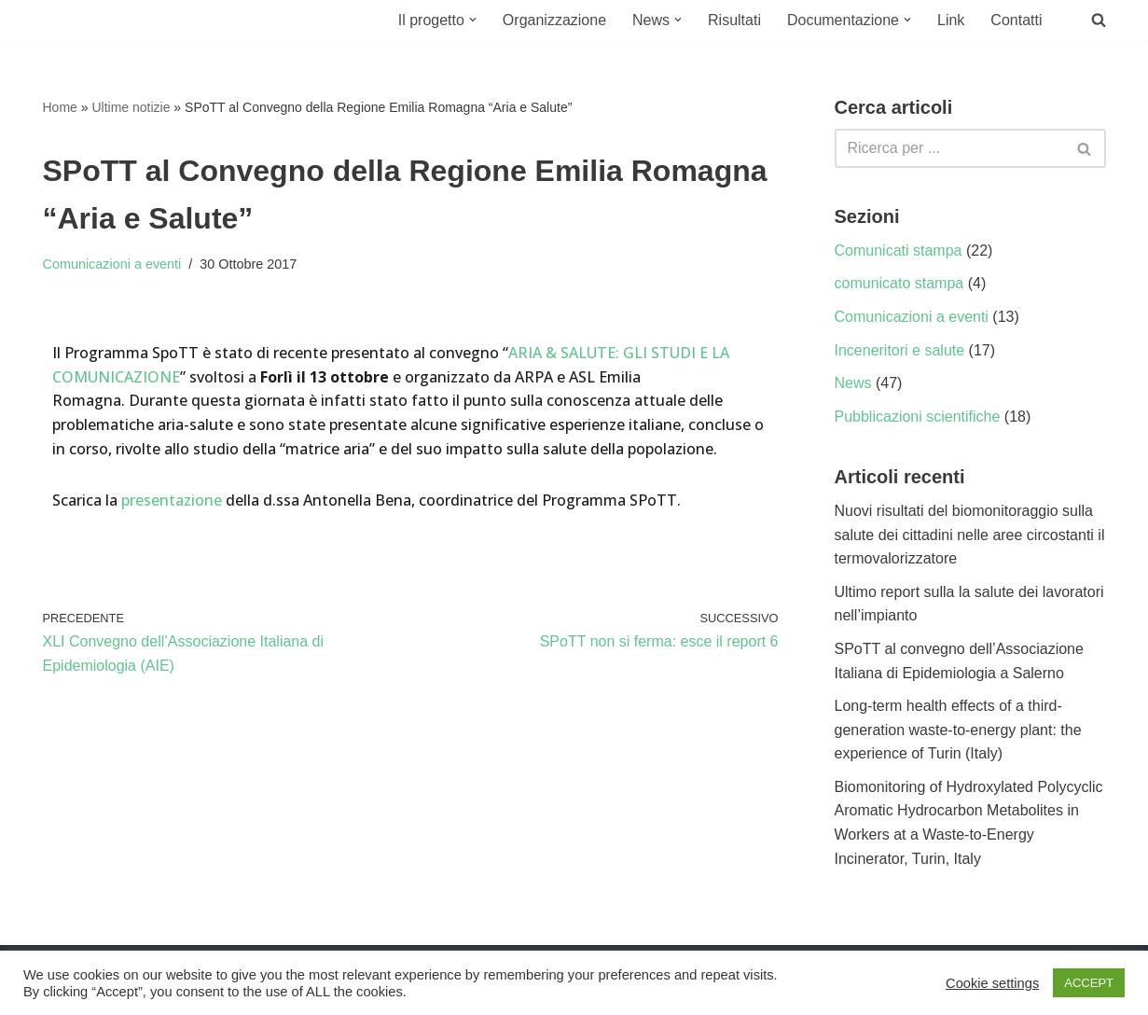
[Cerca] (949, 148)
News (853, 383)
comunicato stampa (899, 283)
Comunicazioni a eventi (112, 264)
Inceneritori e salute (900, 350)
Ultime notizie (130, 107)
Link (950, 20)
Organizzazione (554, 20)
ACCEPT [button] (1088, 983)
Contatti (1016, 20)
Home (60, 107)
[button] (473, 19)
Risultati (734, 20)
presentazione (173, 500)
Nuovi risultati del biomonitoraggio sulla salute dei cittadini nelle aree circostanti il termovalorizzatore (970, 534)
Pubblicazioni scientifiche (918, 416)
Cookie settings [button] (992, 983)
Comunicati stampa (898, 250)
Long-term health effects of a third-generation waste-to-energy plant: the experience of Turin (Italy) (958, 729)
